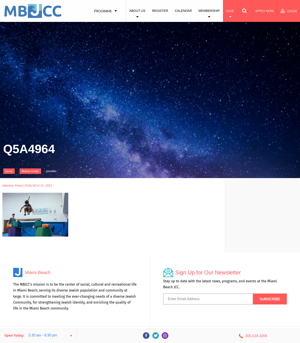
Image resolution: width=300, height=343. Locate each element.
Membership (209, 10)
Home (9, 171)
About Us (137, 10)
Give (230, 11)
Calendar (183, 10)
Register (160, 10)
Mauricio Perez (12, 185)
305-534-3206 (256, 336)
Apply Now (264, 11)
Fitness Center (30, 171)
